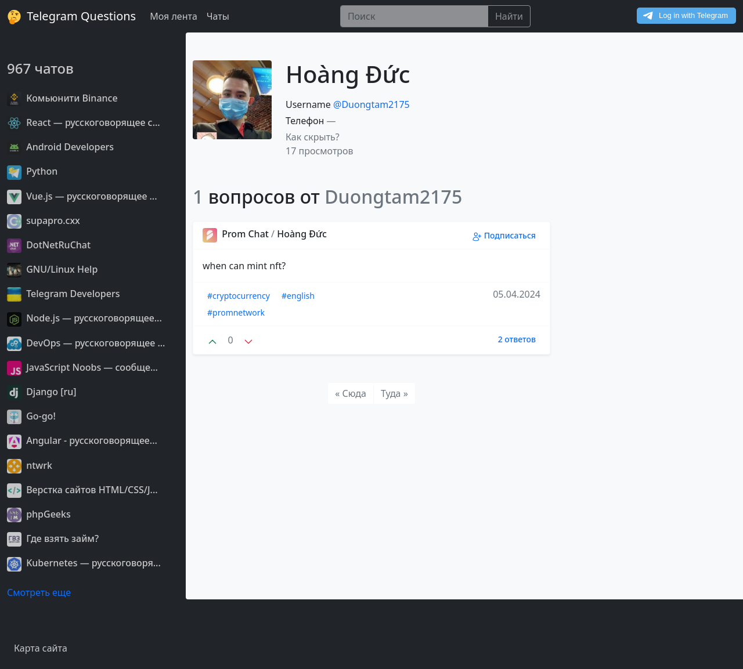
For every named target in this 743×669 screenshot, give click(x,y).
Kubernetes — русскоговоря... (84, 562)
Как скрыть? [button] (313, 137)
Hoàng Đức (302, 233)
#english (298, 295)
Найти (509, 16)
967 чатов (40, 68)
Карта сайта (40, 648)
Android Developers (60, 146)
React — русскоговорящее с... (83, 122)
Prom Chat (237, 233)
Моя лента (173, 16)
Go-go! (31, 416)
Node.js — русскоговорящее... (84, 318)
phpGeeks (39, 514)
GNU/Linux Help (52, 269)
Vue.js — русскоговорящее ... (82, 196)
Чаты (218, 16)
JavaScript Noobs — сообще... (82, 367)
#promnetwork (236, 312)
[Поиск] (414, 16)
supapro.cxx (43, 220)
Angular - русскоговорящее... (82, 440)
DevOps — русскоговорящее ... (86, 343)
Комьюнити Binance (62, 98)
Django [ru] (42, 391)
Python (32, 171)
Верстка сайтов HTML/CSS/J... (82, 489)
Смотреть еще (39, 592)
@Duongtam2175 (371, 104)
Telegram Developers (63, 293)
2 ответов (517, 339)
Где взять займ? (53, 538)
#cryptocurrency (238, 295)
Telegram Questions (71, 16)
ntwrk (29, 465)
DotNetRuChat (49, 244)
